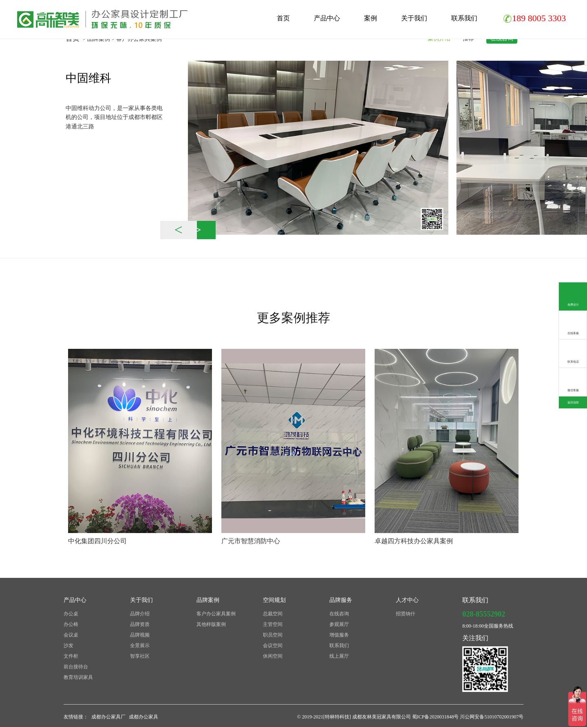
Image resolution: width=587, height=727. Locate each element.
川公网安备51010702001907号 (491, 717)
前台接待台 (76, 667)
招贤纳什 (405, 614)
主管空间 (272, 624)
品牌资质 (140, 624)
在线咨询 (339, 614)
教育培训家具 (78, 677)
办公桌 (71, 614)
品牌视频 (140, 635)
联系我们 (464, 18)
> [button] (197, 230)
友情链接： (76, 717)
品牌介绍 (140, 614)
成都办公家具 (143, 717)
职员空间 (272, 635)
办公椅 (71, 624)
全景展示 (140, 645)
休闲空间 (272, 656)
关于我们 (414, 18)
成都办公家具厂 (108, 717)
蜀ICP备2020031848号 (436, 717)
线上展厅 (339, 656)
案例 (370, 18)
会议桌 (71, 635)
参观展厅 (339, 624)
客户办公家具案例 (216, 614)
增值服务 (339, 635)
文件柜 (71, 656)
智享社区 (140, 656)
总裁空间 (272, 614)
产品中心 (327, 18)
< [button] (178, 230)
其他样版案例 (211, 624)
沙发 (68, 645)
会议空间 (272, 645)
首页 (283, 18)
